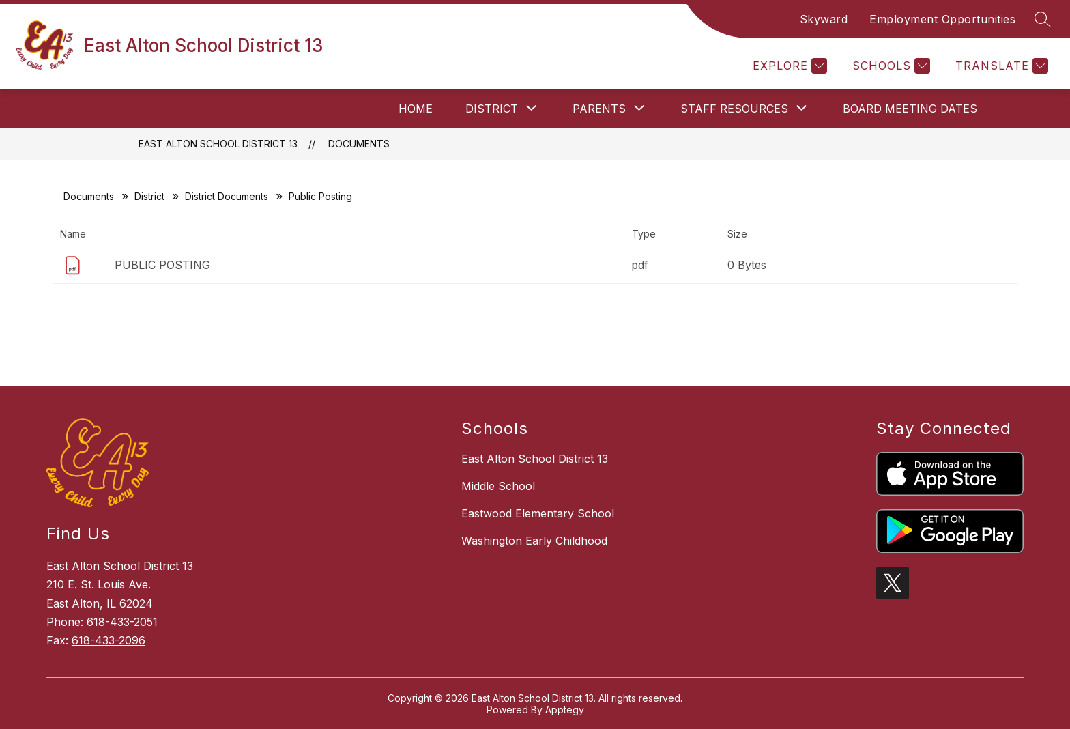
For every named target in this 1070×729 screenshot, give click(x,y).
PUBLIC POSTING (162, 265)
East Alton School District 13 (218, 143)
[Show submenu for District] (491, 108)
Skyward (824, 19)
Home (416, 108)
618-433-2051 (122, 622)
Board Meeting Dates (910, 108)
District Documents (226, 196)
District (149, 196)
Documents (359, 143)
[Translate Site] (1000, 65)
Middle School (498, 486)
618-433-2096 (108, 640)
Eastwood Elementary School (537, 513)
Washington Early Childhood (534, 540)
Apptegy (564, 709)
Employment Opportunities (942, 19)
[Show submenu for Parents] (599, 108)
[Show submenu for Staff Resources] (734, 108)
